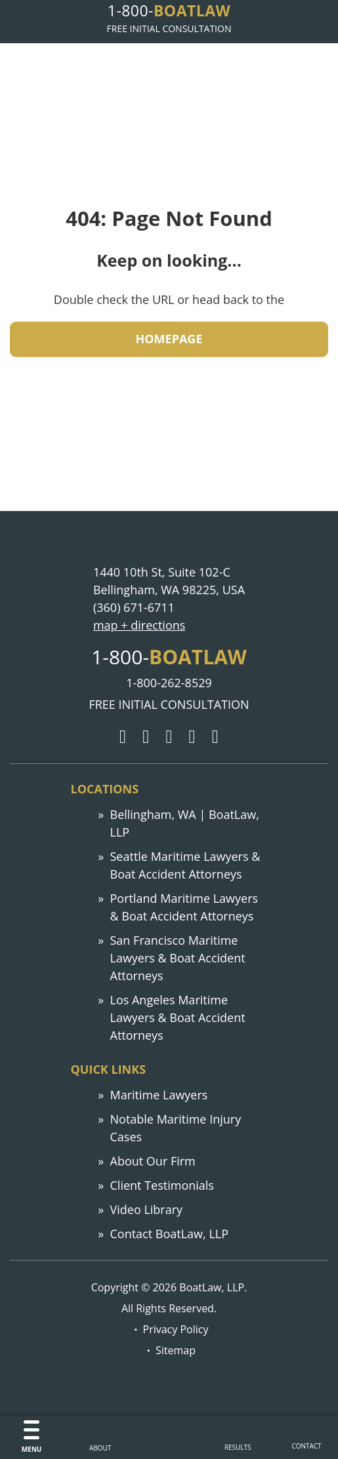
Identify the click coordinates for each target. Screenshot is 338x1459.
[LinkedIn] (192, 737)
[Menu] (32, 1438)
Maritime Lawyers (159, 1095)
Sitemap (176, 1350)
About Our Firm (153, 1161)
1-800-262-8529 (169, 683)
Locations (105, 789)
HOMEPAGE (169, 339)
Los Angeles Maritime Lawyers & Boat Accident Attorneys (177, 1017)
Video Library (146, 1209)
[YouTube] (215, 737)
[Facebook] (168, 737)
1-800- (169, 10)
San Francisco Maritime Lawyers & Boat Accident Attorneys (177, 957)
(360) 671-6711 (134, 607)
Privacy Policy (176, 1329)
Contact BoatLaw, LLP (169, 1233)
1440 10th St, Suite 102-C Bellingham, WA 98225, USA (169, 580)
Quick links (108, 1069)
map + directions (139, 625)
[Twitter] (145, 737)
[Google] (122, 737)
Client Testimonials (162, 1185)
